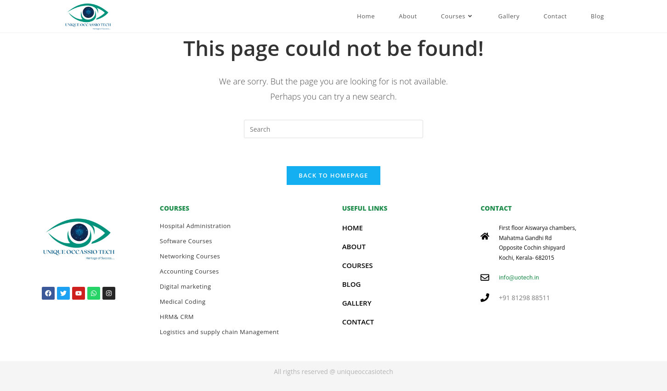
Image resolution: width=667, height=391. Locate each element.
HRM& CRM (177, 317)
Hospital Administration (195, 226)
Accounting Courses (189, 271)
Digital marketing (185, 286)
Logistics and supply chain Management (219, 332)
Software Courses (186, 241)
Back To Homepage (333, 175)
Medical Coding (183, 301)
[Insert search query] (333, 129)
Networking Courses (190, 256)
